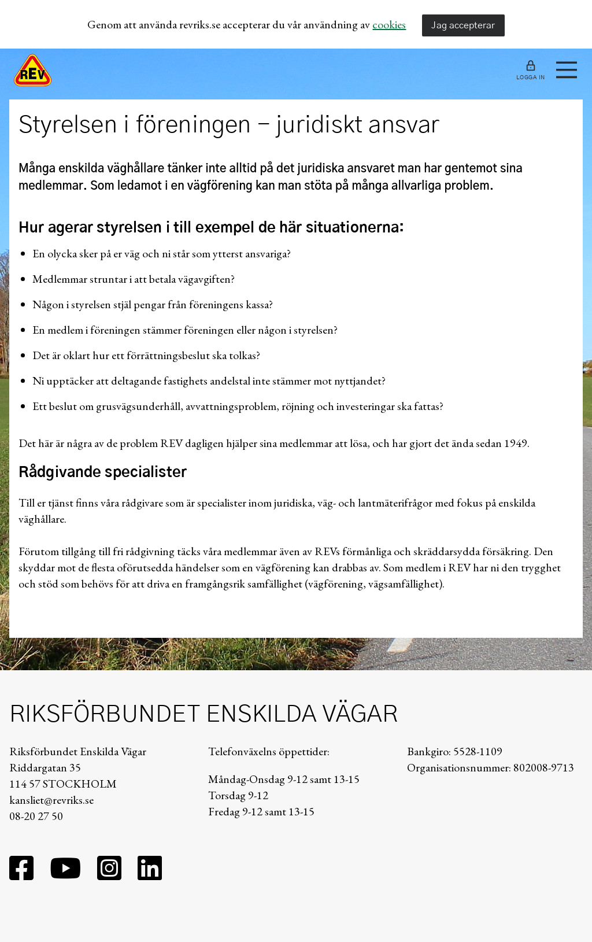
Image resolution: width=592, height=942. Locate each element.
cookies (389, 24)
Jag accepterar (463, 25)
